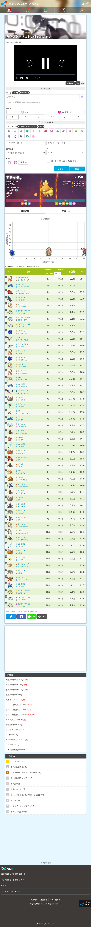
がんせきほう (22, 400)
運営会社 (43, 899)
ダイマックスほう (24, 340)
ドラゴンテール (23, 391)
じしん (20, 353)
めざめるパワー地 (24, 317)
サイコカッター (23, 424)
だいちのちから (23, 486)
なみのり (21, 420)
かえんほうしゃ (79, 186)
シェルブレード (23, 473)
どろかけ (21, 397)
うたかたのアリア (24, 546)
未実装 (23, 162)
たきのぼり (21, 284)
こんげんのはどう (24, 286)
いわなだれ (21, 300)
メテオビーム (22, 333)
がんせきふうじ (79, 183)
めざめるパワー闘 (24, 597)
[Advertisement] (45, 647)
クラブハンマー (23, 380)
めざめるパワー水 (24, 311)
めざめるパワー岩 (24, 324)
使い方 (70, 83)
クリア (41, 126)
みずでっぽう (22, 404)
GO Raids (4, 885)
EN (82, 83)
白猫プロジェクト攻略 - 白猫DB (13, 874)
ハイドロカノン (23, 346)
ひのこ (67, 183)
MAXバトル (24, 93)
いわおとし (21, 331)
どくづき (21, 337)
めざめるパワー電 (24, 590)
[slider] (45, 74)
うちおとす (21, 297)
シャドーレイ (22, 426)
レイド (15, 93)
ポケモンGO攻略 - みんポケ (24, 3)
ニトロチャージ (79, 181)
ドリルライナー (23, 493)
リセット (61, 168)
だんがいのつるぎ (24, 293)
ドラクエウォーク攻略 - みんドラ (13, 880)
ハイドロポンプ (23, 386)
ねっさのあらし (23, 280)
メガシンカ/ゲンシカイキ (27, 126)
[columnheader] (10, 271)
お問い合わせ (55, 899)
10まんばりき (22, 480)
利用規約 (34, 899)
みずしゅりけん (23, 344)
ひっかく (68, 181)
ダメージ (66, 210)
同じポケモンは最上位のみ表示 (63, 161)
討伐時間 (25, 210)
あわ (19, 377)
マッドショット (23, 277)
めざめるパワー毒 (24, 604)
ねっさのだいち (23, 433)
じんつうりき (22, 371)
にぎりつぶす (22, 313)
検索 (77, 169)
